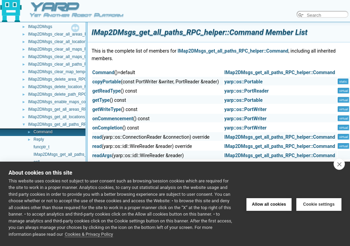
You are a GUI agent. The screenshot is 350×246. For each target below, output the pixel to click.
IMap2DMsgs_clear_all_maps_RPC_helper (67, 49)
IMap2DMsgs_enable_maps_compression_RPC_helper (78, 101)
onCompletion (107, 128)
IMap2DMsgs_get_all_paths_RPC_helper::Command (232, 51)
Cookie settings (319, 203)
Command (42, 131)
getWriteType (106, 109)
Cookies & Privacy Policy (89, 234)
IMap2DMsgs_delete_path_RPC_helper (64, 94)
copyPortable (106, 81)
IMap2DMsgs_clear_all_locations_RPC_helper (70, 41)
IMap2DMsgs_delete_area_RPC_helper (64, 79)
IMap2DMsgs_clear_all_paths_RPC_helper (67, 64)
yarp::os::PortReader (246, 91)
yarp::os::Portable (243, 81)
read (97, 137)
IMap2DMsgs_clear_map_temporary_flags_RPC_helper (79, 71)
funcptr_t (41, 147)
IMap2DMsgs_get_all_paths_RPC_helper (66, 124)
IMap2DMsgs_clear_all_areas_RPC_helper (67, 34)
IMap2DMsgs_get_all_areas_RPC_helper (66, 109)
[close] (339, 164)
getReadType (106, 91)
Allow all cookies (269, 203)
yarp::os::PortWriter (245, 109)
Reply (38, 139)
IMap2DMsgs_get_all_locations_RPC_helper (69, 116)
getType (101, 100)
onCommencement (112, 118)
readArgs (102, 155)
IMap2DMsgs (40, 26)
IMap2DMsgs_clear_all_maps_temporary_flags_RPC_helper (83, 56)
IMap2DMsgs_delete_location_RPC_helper (67, 86)
